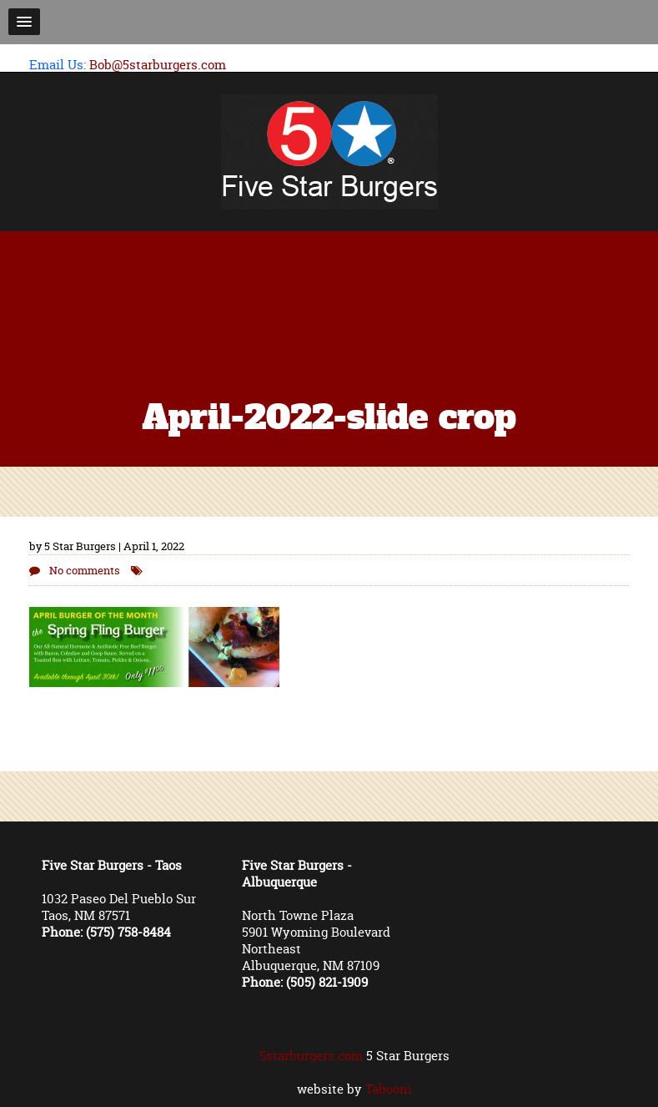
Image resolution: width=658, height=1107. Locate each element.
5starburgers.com (311, 1055)
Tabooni (388, 1089)
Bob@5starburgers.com (157, 64)
